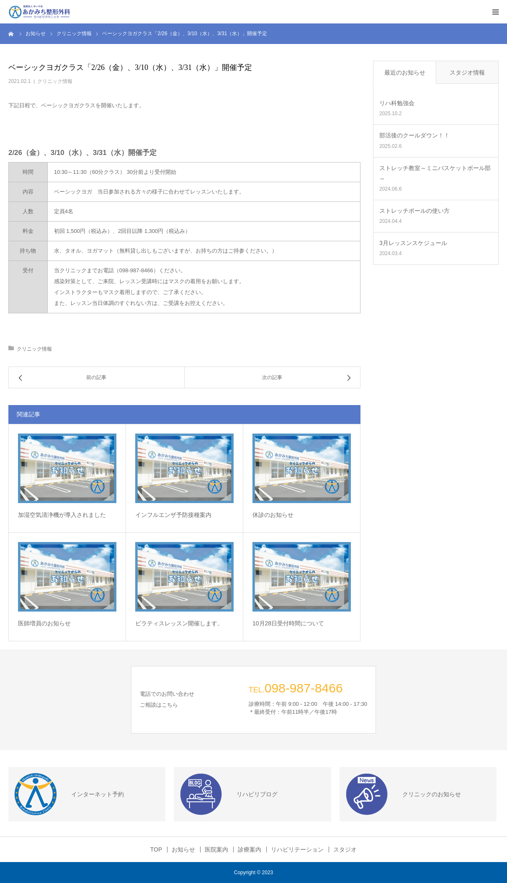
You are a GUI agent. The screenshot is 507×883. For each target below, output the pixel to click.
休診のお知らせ (272, 514)
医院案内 (216, 849)
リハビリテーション (297, 849)
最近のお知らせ (404, 72)
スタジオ (345, 849)
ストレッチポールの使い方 (414, 210)
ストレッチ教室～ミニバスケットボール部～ (435, 173)
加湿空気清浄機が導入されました (62, 514)
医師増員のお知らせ (44, 623)
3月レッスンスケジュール (413, 243)
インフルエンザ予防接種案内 (173, 514)
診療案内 (249, 849)
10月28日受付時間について (288, 623)
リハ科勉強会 (396, 103)
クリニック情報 (54, 81)
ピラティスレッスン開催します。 (182, 623)
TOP (156, 849)
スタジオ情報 (467, 72)
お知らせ (183, 849)
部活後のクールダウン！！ (414, 135)
